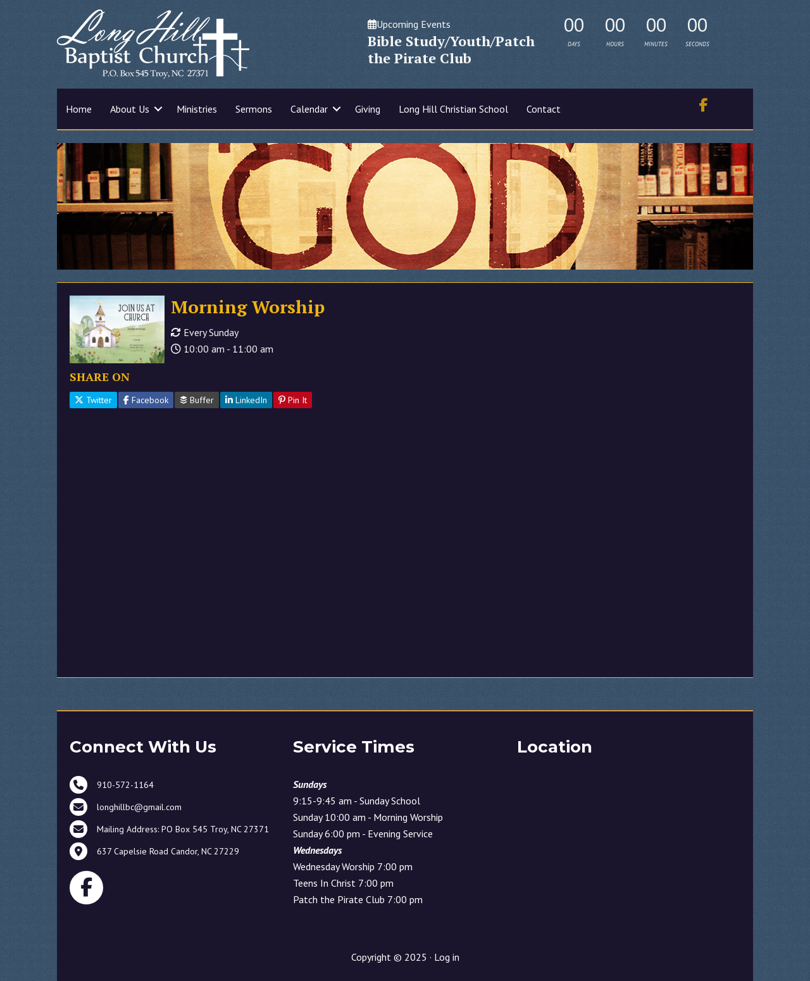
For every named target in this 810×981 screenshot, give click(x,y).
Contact (543, 109)
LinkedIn (246, 400)
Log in (446, 957)
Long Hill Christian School (453, 109)
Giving (367, 109)
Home (79, 109)
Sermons (253, 109)
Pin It (292, 400)
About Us (129, 109)
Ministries (197, 109)
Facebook (145, 400)
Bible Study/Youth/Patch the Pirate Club (451, 50)
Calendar (309, 109)
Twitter (93, 400)
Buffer (197, 400)
